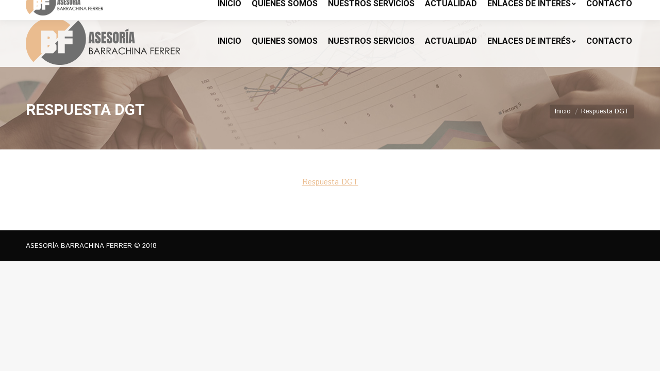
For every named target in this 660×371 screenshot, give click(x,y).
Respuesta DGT (330, 182)
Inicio (563, 111)
